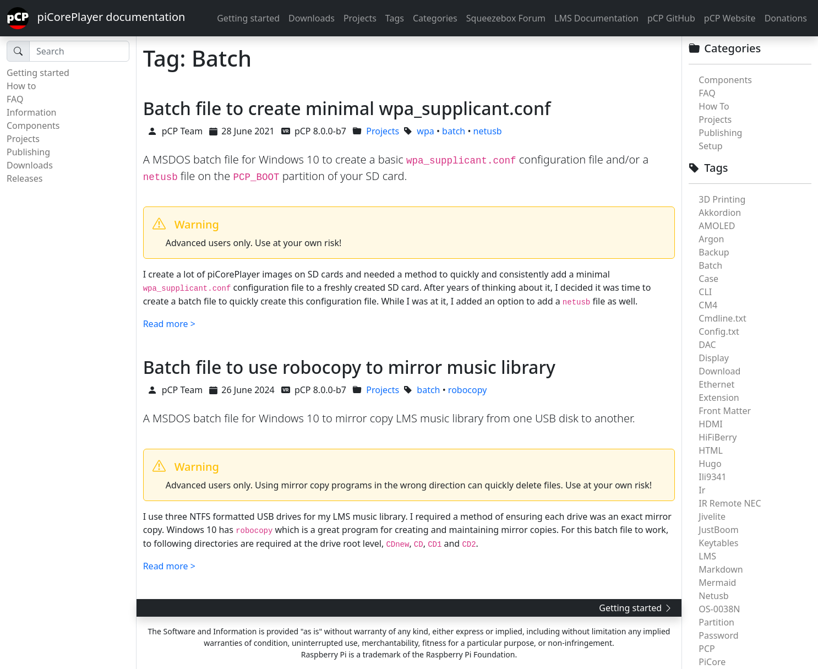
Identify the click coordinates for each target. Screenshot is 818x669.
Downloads (311, 18)
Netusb (713, 596)
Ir (702, 490)
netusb (487, 131)
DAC (707, 345)
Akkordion (720, 212)
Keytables (718, 543)
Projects (360, 18)
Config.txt (719, 331)
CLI (705, 292)
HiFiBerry (718, 437)
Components (33, 125)
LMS (707, 556)
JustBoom (718, 530)
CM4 (708, 305)
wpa (425, 131)
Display (714, 358)
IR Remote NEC (730, 503)
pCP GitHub (671, 18)
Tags (394, 18)
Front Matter (725, 411)
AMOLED (717, 226)
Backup (714, 252)
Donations (786, 18)
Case (708, 279)
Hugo (710, 464)
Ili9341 (712, 477)
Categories (435, 18)
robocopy (467, 390)
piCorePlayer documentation (96, 18)
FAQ (15, 99)
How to (21, 86)
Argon (711, 239)
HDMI (710, 424)
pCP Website (730, 18)
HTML (711, 450)
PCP (707, 649)
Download (719, 371)
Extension (719, 397)
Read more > (169, 324)
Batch (710, 265)
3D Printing (722, 199)
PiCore (712, 662)
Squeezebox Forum (506, 18)
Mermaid (717, 582)
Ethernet (716, 384)
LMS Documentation (596, 18)
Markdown (721, 569)
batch (453, 131)
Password (718, 635)
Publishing (28, 152)
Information (32, 112)
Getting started (248, 18)
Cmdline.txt (722, 318)
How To (714, 106)
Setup (710, 146)
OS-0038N (719, 609)
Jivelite (712, 516)
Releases (24, 178)
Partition (716, 622)
